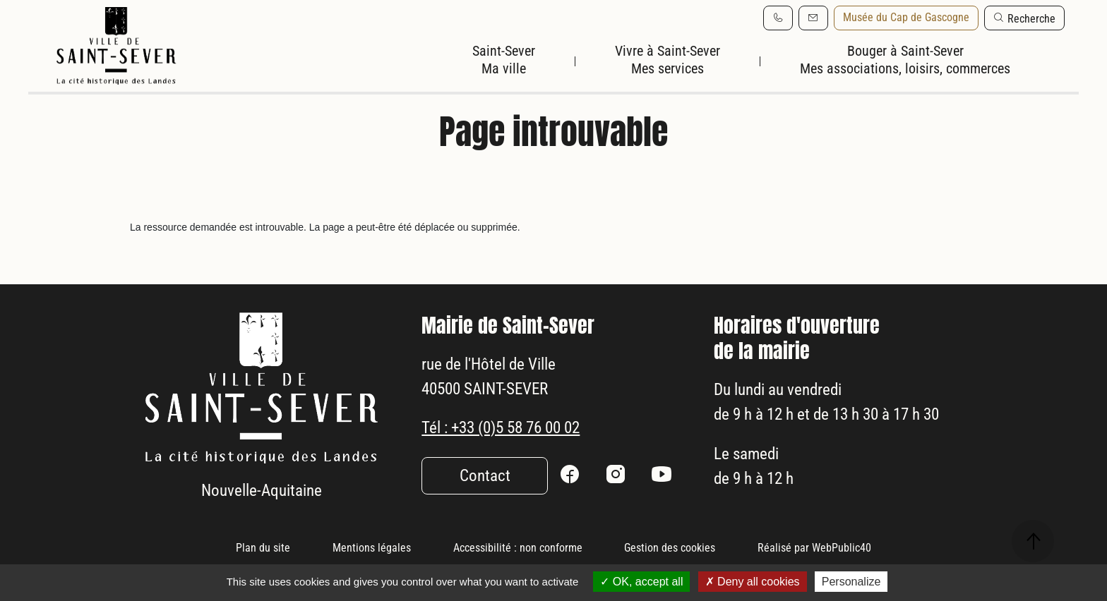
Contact (484, 513)
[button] (1024, 18)
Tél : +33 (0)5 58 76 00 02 (509, 465)
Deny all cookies (752, 582)
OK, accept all (641, 582)
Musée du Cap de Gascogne (906, 17)
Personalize (851, 582)
